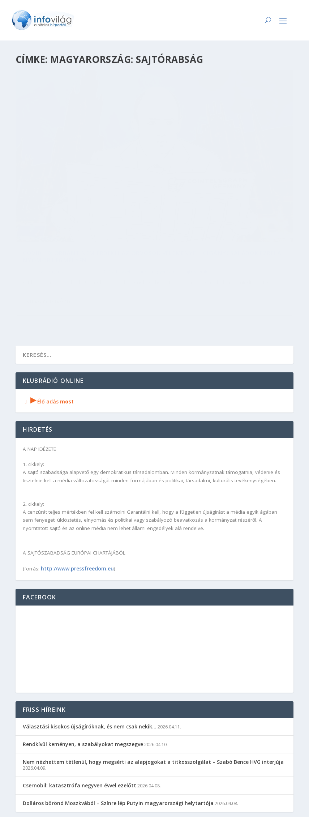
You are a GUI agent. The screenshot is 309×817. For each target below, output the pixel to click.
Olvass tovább (48, 259)
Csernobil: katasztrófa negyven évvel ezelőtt (79, 730)
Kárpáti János (51, 204)
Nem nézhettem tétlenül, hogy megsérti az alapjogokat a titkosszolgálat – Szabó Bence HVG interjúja (153, 707)
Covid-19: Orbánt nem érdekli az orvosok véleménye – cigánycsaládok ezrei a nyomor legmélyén (77, 181)
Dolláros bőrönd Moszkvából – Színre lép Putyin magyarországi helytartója (118, 748)
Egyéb (125, 204)
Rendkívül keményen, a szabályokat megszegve (83, 689)
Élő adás (48, 346)
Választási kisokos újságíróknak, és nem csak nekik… (89, 671)
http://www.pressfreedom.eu (77, 513)
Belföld (110, 204)
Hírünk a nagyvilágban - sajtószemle (60, 211)
